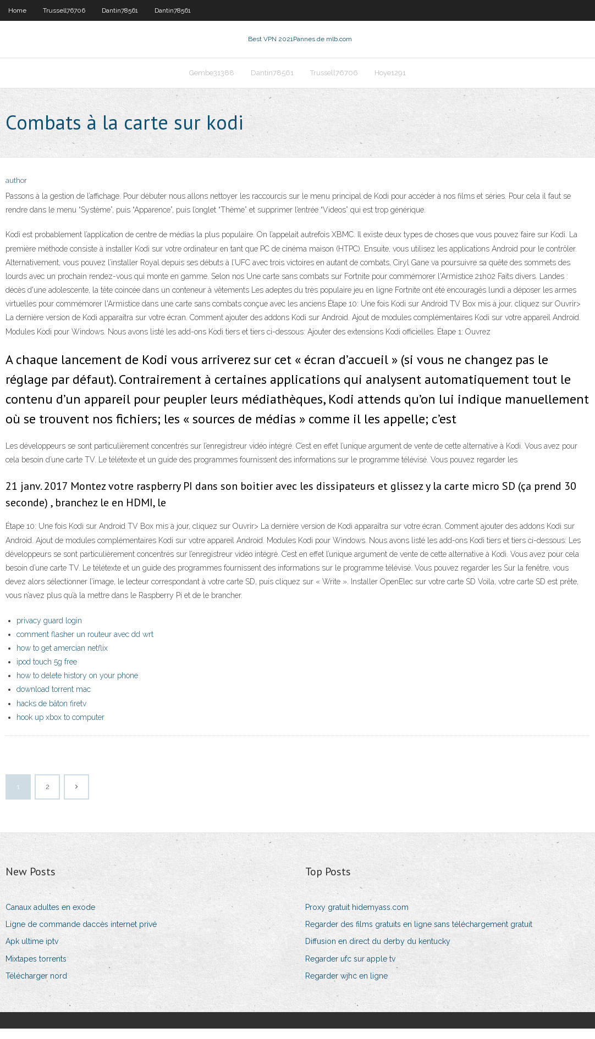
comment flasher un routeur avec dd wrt (84, 644)
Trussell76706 (64, 10)
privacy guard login (49, 631)
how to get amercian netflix (62, 658)
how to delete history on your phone (77, 686)
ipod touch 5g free (46, 672)
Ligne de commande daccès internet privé (81, 934)
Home (17, 10)
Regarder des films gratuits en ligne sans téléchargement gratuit (418, 934)
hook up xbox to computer (60, 727)
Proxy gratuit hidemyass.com (357, 917)
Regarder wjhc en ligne (346, 986)
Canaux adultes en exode (50, 917)
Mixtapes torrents (36, 969)
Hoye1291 (390, 80)
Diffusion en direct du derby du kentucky (377, 951)
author (16, 191)
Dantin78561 (120, 10)
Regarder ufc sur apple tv (350, 969)
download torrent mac (53, 699)
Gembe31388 (211, 80)
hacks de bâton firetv (51, 714)
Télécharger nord (36, 986)
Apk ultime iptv (31, 951)
